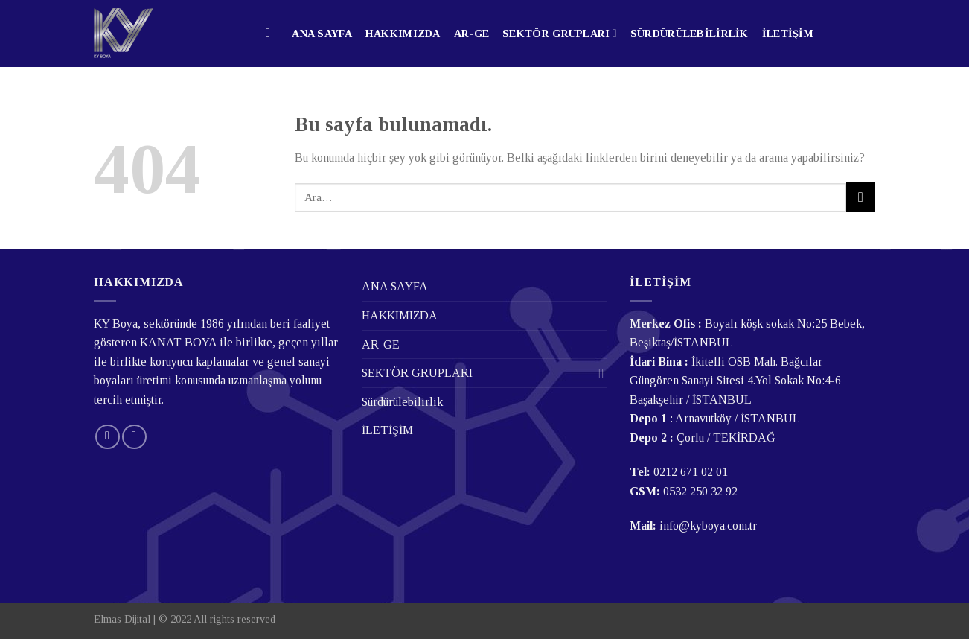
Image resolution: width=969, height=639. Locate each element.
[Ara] (272, 34)
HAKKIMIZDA (403, 33)
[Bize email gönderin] (107, 437)
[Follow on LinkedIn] (134, 437)
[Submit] (860, 197)
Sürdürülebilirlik (689, 33)
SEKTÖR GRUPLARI (559, 33)
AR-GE (471, 33)
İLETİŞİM (787, 33)
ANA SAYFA (322, 33)
